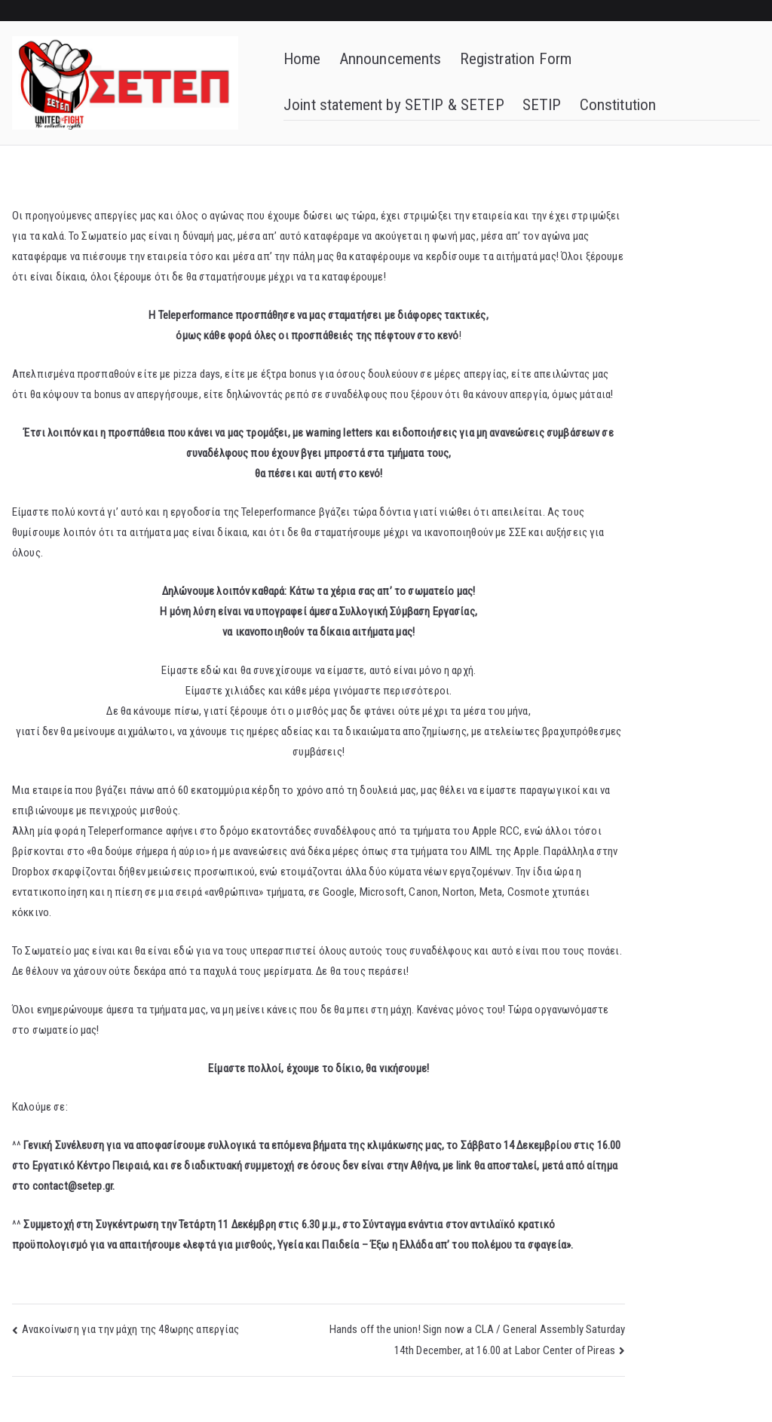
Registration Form (516, 59)
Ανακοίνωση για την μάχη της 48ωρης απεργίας (130, 1329)
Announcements (390, 59)
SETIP (542, 105)
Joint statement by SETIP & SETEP (393, 105)
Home (302, 59)
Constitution (618, 105)
